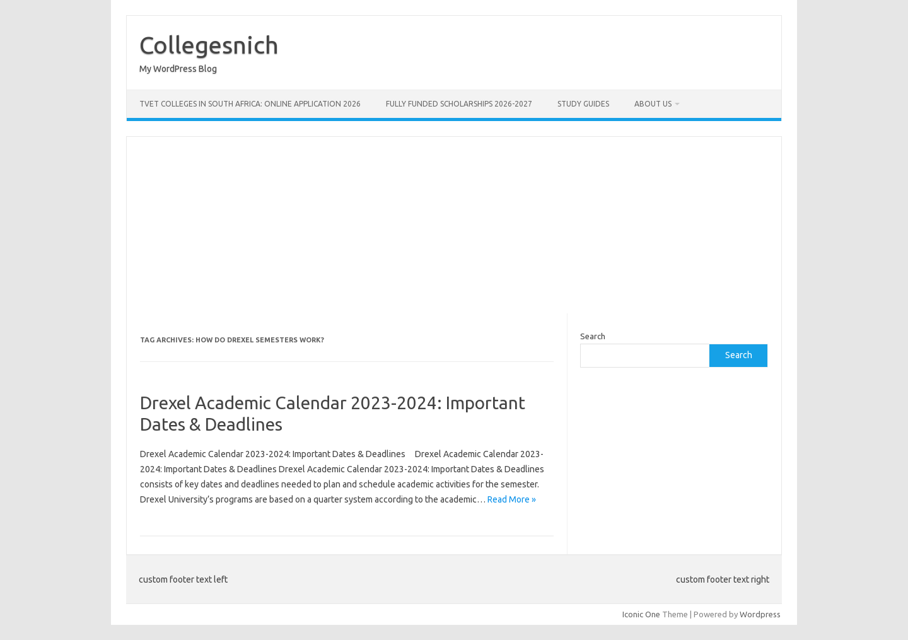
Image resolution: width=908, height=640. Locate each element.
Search (592, 336)
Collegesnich (209, 45)
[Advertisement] (454, 225)
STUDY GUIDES (583, 104)
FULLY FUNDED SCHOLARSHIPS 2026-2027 (459, 104)
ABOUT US (653, 104)
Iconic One (641, 614)
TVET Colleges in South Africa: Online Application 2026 (250, 104)
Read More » (511, 499)
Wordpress (760, 614)
